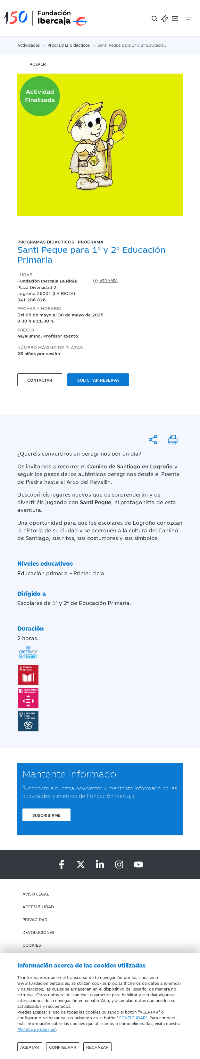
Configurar (62, 1047)
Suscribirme (46, 815)
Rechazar (97, 1047)
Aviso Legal (35, 893)
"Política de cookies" (36, 1029)
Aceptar (29, 1047)
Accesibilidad (38, 906)
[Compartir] (153, 440)
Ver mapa (105, 281)
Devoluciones (38, 932)
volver (37, 64)
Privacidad (34, 919)
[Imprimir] (173, 440)
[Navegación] (188, 18)
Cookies (31, 945)
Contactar (39, 380)
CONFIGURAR (132, 1017)
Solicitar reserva (98, 380)
